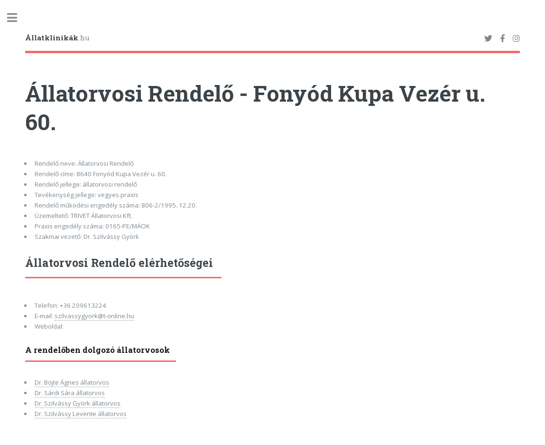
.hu (57, 37)
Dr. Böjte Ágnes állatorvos (72, 382)
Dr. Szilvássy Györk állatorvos (77, 403)
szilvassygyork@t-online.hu (94, 316)
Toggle (17, 18)
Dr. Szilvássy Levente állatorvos (81, 413)
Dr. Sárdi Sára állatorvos (70, 392)
